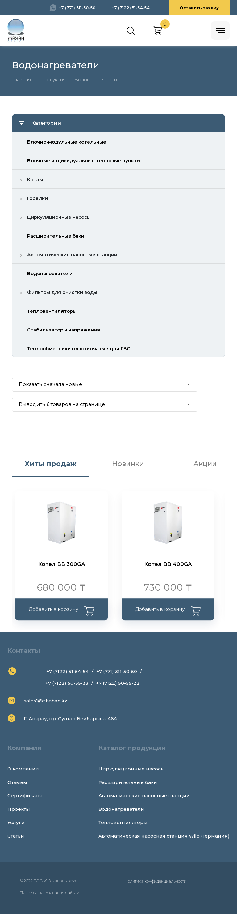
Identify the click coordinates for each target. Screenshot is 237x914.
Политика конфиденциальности (155, 881)
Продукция (53, 80)
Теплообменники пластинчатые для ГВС (78, 348)
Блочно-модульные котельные (66, 142)
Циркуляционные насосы (131, 769)
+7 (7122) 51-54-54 (130, 7)
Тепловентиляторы (52, 311)
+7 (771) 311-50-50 (77, 7)
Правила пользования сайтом (49, 892)
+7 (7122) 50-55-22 (117, 683)
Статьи (15, 836)
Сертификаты (24, 795)
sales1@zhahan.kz (45, 701)
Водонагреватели (50, 273)
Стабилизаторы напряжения (63, 330)
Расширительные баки (55, 236)
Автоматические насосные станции (144, 795)
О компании (23, 769)
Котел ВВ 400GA (168, 564)
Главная (21, 80)
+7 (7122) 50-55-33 (66, 683)
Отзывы (17, 782)
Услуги (16, 822)
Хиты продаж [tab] (51, 464)
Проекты (18, 809)
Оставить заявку (199, 7)
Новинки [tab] (128, 464)
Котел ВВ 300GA (61, 564)
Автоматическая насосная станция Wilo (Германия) (164, 836)
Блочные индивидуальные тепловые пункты (83, 161)
